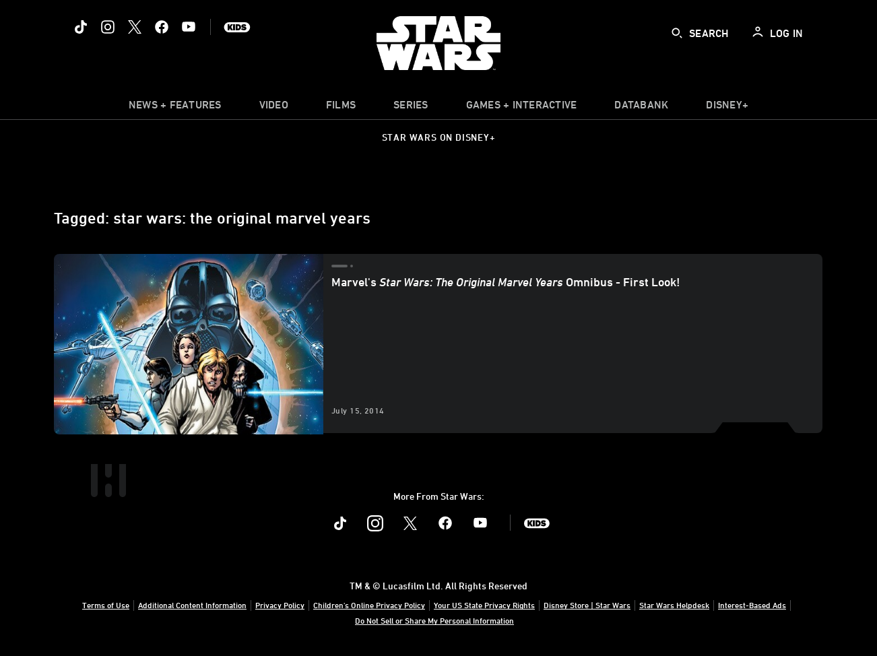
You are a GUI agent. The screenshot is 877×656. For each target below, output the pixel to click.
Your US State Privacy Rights (484, 605)
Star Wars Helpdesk (674, 605)
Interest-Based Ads (752, 605)
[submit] (677, 33)
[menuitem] (273, 108)
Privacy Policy (279, 605)
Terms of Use (105, 605)
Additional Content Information (192, 605)
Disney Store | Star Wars (587, 605)
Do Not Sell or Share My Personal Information (434, 620)
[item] (175, 108)
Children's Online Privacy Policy (369, 605)
